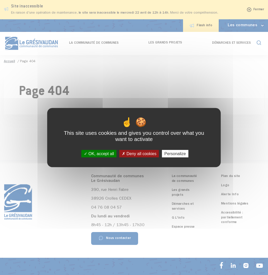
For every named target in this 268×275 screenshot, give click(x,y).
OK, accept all (99, 154)
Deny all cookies (139, 154)
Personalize (175, 154)
